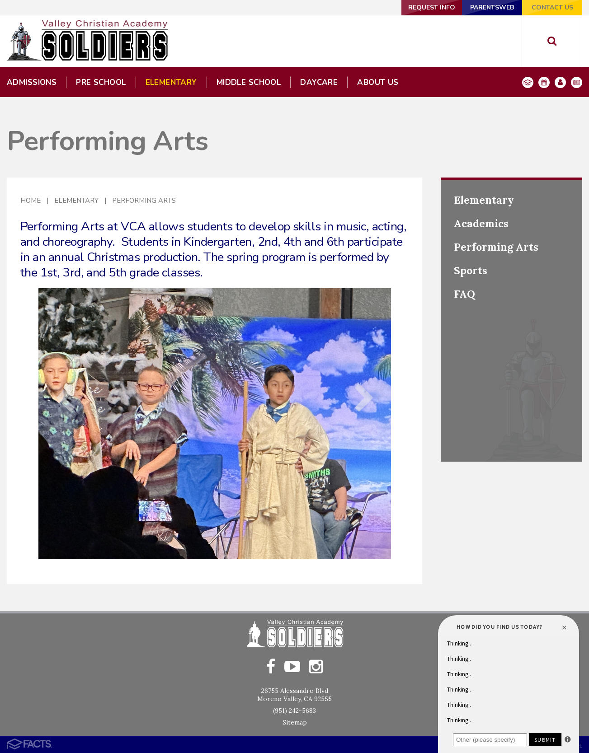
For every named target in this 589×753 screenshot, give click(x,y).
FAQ (464, 293)
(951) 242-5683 (294, 710)
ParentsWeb (492, 7)
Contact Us (552, 7)
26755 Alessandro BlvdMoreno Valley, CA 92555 (294, 695)
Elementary (76, 200)
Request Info (431, 7)
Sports (470, 270)
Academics (481, 223)
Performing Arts (144, 200)
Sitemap (295, 722)
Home (30, 200)
